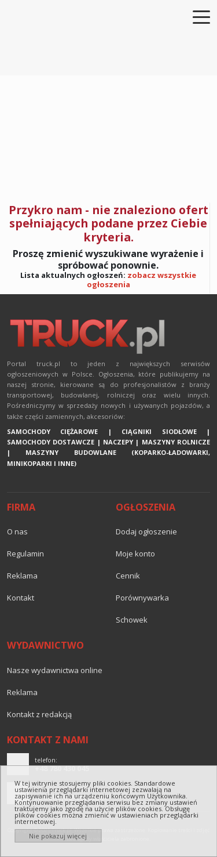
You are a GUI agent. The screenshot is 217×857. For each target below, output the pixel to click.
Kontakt (20, 597)
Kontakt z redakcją (39, 714)
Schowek (132, 619)
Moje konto (135, 553)
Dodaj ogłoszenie (146, 531)
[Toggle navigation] (194, 16)
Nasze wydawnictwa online (54, 670)
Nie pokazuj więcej (58, 835)
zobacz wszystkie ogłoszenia (142, 280)
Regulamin (25, 553)
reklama (22, 575)
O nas (17, 531)
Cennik (128, 575)
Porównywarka (142, 597)
